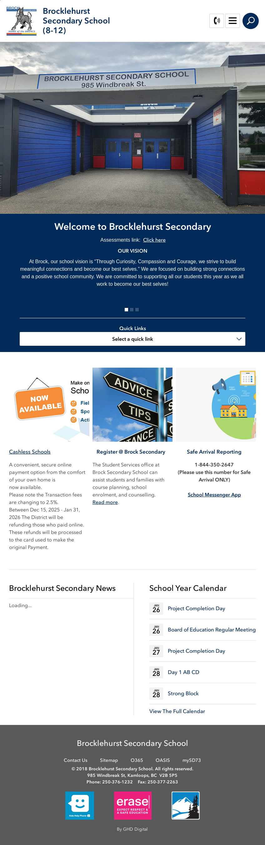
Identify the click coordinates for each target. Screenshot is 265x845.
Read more (105, 502)
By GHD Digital (132, 829)
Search (250, 21)
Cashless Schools (30, 452)
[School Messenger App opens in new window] (214, 494)
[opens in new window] (79, 805)
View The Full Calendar (177, 711)
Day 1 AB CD (183, 672)
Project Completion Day (196, 608)
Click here (154, 240)
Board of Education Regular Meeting (212, 629)
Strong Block (183, 693)
